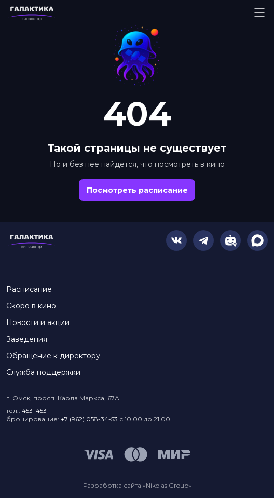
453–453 (34, 410)
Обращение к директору (53, 355)
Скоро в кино (31, 306)
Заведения (26, 339)
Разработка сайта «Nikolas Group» (137, 485)
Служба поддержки (43, 372)
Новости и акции (38, 322)
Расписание (29, 289)
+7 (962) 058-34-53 (89, 419)
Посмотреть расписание (137, 190)
